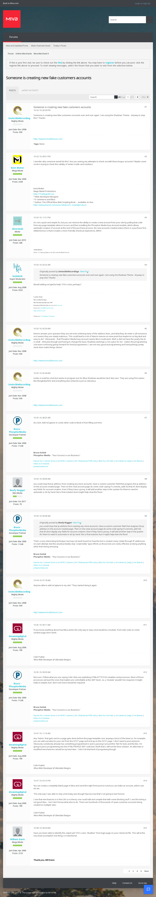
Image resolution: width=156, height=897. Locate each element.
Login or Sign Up (142, 3)
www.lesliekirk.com (39, 311)
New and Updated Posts (17, 45)
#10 (145, 580)
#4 (146, 264)
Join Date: (13, 129)
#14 (145, 780)
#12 (145, 672)
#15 (145, 828)
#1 (146, 106)
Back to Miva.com (11, 3)
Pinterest (52, 316)
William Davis (17, 839)
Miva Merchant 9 (41, 53)
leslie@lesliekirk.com (46, 308)
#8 (146, 478)
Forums (13, 37)
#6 (146, 373)
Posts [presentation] (12, 90)
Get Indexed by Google (123, 461)
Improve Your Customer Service (44, 461)
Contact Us (127, 883)
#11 (145, 624)
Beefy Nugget (17, 490)
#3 (146, 217)
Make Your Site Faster (106, 461)
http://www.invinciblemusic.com (48, 138)
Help (114, 883)
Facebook (45, 316)
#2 (146, 156)
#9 (146, 515)
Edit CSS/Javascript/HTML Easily (85, 461)
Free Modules (138, 461)
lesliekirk (17, 276)
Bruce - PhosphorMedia (17, 430)
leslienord (59, 305)
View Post (84, 271)
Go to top (142, 883)
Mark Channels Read (40, 45)
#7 (146, 417)
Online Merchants (24, 53)
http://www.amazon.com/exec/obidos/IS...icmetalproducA (60, 205)
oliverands (17, 228)
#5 (146, 328)
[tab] (12, 90)
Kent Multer (17, 167)
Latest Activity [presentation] (30, 90)
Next (146, 871)
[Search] (127, 19)
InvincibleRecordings (19, 118)
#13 (145, 733)
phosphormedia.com (41, 466)
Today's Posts (59, 45)
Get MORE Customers (65, 461)
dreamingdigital (17, 636)
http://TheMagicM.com (44, 194)
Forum (11, 53)
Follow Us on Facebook (41, 464)
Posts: (16, 132)
